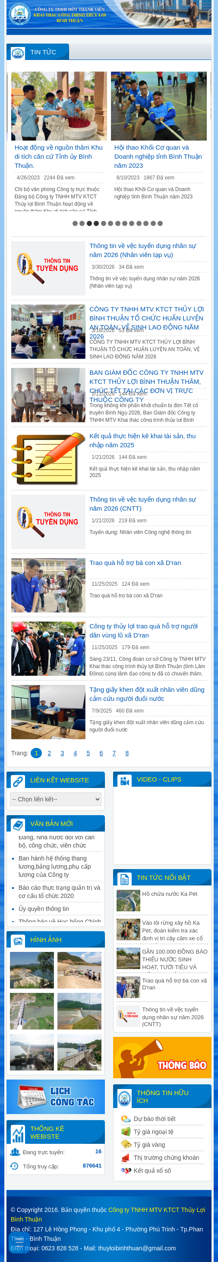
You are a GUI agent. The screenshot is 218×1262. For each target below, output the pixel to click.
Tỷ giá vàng (149, 1144)
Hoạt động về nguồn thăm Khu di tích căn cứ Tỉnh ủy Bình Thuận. (59, 156)
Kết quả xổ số (152, 1170)
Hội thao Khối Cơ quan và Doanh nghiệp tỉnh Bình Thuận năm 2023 (158, 156)
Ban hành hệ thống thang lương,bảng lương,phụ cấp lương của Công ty (55, 870)
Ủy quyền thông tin (44, 913)
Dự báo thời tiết (155, 1118)
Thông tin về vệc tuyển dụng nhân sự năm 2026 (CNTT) (173, 1016)
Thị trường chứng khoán (166, 1157)
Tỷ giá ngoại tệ (154, 1131)
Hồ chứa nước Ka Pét (169, 894)
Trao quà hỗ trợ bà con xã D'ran (135, 562)
